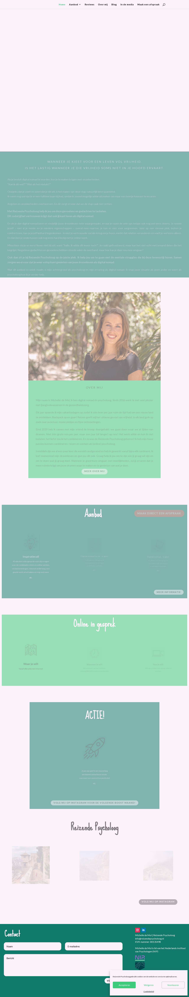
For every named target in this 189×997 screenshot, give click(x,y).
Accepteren (124, 985)
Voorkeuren (173, 985)
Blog (114, 4)
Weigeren (149, 985)
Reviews (89, 4)
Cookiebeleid (149, 991)
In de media (127, 4)
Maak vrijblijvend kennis (141, 119)
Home (62, 4)
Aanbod (73, 4)
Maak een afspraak (148, 4)
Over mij (103, 4)
